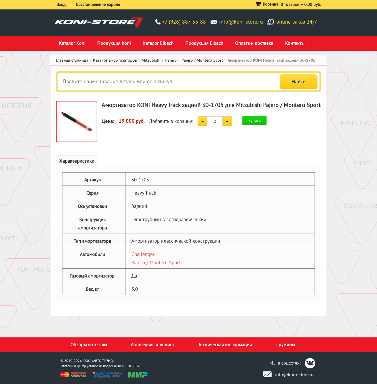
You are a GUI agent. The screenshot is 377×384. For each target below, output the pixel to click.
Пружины (285, 344)
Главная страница (72, 60)
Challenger (143, 254)
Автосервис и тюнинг (152, 344)
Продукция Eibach (204, 43)
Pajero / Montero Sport (156, 262)
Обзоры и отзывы (88, 344)
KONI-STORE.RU (130, 366)
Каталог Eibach (158, 43)
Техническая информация (225, 344)
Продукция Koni (114, 43)
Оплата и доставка (254, 43)
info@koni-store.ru (241, 21)
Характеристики (76, 161)
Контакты (295, 43)
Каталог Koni (72, 43)
